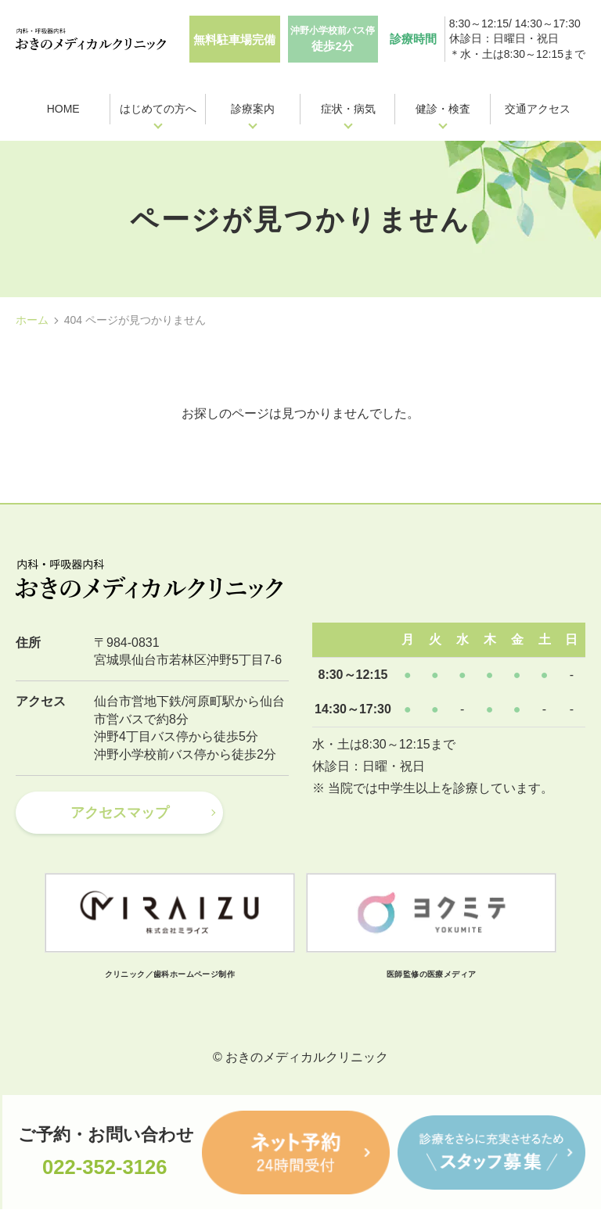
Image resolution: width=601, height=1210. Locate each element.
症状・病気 (348, 108)
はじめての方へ (158, 108)
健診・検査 (443, 108)
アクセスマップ (119, 812)
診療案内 (253, 108)
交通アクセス (537, 108)
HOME (63, 108)
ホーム (32, 320)
